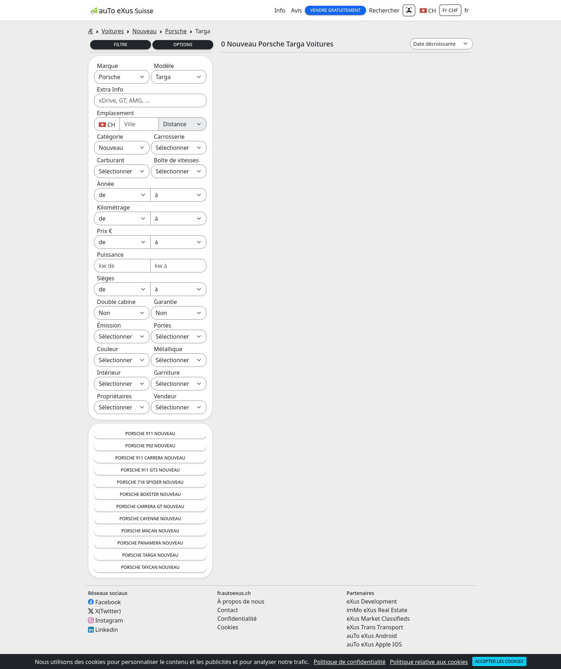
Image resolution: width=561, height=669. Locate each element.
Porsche (176, 31)
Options (182, 44)
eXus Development (372, 601)
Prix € (104, 231)
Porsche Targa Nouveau (150, 555)
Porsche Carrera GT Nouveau (150, 506)
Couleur (107, 349)
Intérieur (109, 373)
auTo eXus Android (372, 636)
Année (105, 184)
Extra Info (110, 89)
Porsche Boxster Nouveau (150, 494)
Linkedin (106, 630)
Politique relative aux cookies (429, 662)
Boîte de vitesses (176, 160)
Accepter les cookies (499, 661)
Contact (227, 610)
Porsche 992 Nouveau (150, 446)
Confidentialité (237, 619)
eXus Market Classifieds (378, 619)
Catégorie (110, 137)
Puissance (110, 255)
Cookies (227, 627)
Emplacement (115, 113)
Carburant (110, 160)
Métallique (168, 349)
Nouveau (144, 31)
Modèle (164, 66)
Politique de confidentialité (349, 662)
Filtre (120, 44)
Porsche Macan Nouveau (150, 531)
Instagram (109, 620)
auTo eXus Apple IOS (374, 644)
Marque (107, 66)
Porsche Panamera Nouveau (150, 543)
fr (466, 10)
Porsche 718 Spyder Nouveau (150, 482)
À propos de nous (240, 601)
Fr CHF (450, 10)
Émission (109, 325)
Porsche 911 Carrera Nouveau (150, 458)
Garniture (167, 373)
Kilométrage (113, 207)
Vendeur (165, 396)
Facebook (108, 602)
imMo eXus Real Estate (377, 610)
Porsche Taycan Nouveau (150, 567)
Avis (296, 10)
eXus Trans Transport (375, 627)
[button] (428, 10)
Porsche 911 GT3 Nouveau (150, 470)
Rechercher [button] (384, 10)
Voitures (113, 31)
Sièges (105, 278)
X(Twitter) (108, 611)
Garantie (165, 302)
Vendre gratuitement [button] (336, 10)
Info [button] (280, 10)
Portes (162, 325)
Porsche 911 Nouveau (150, 434)
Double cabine (116, 302)
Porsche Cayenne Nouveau (150, 519)
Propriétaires (114, 396)
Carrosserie (169, 137)
